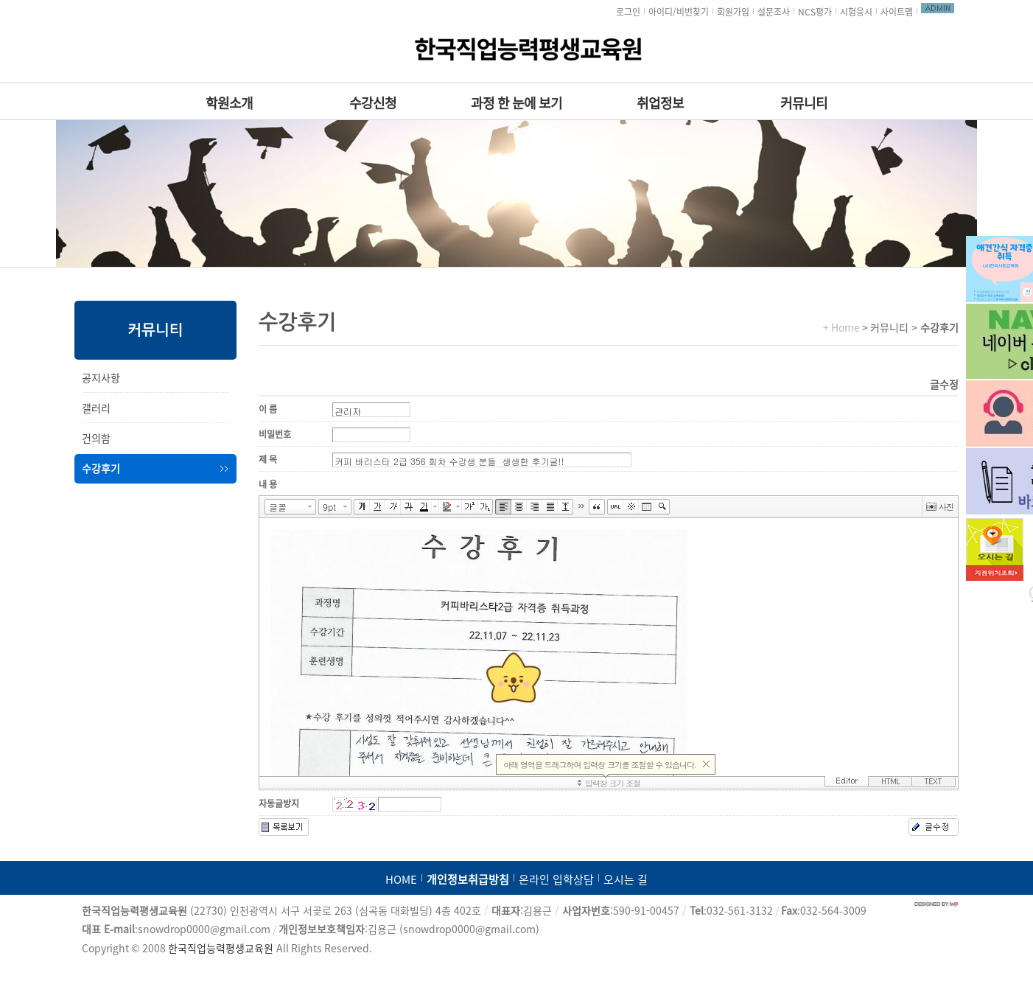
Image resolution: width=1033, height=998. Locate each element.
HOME (401, 879)
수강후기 (101, 469)
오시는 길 (625, 879)
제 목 (268, 459)
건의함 (96, 438)
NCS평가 (815, 11)
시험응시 (856, 11)
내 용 (268, 484)
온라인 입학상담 (556, 879)
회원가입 (733, 11)
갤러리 (96, 408)
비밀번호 (275, 434)
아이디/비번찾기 (678, 11)
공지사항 (101, 378)
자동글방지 (279, 803)
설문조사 (773, 11)
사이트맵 (896, 11)
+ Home (841, 328)
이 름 (268, 409)
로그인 (628, 11)
